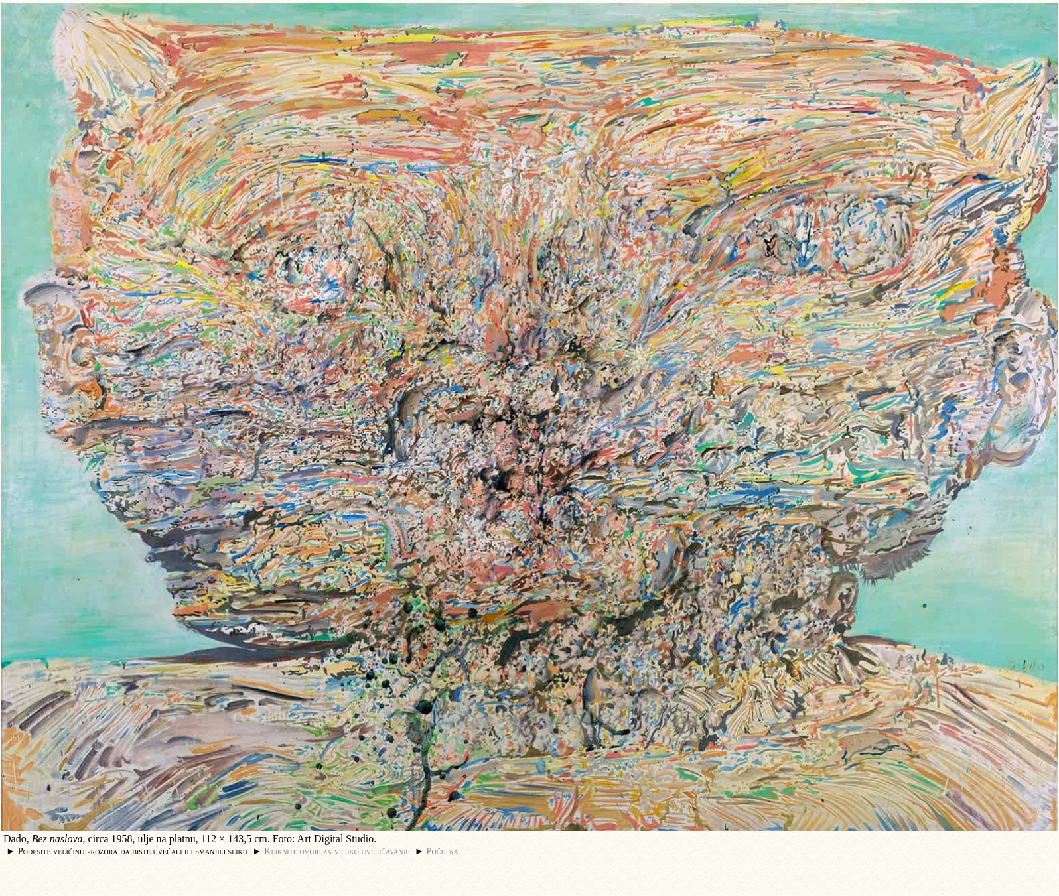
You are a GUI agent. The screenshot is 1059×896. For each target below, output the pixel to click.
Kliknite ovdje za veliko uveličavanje (336, 851)
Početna (443, 851)
